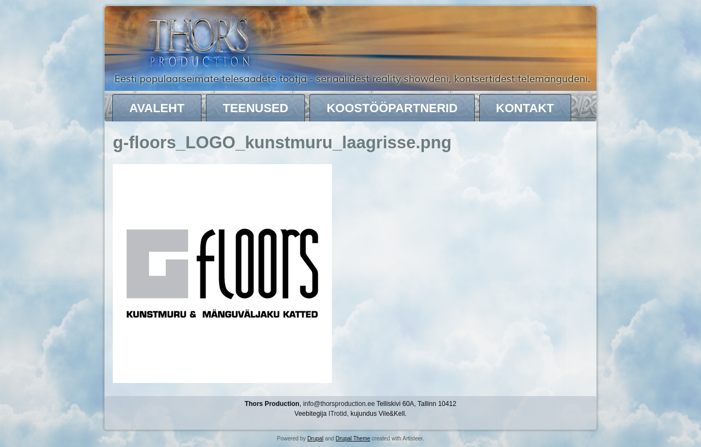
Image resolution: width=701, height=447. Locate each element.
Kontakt (525, 108)
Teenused (256, 108)
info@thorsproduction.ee (339, 404)
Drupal (315, 439)
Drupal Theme (353, 439)
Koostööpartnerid (391, 108)
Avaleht (157, 108)
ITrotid (338, 413)
